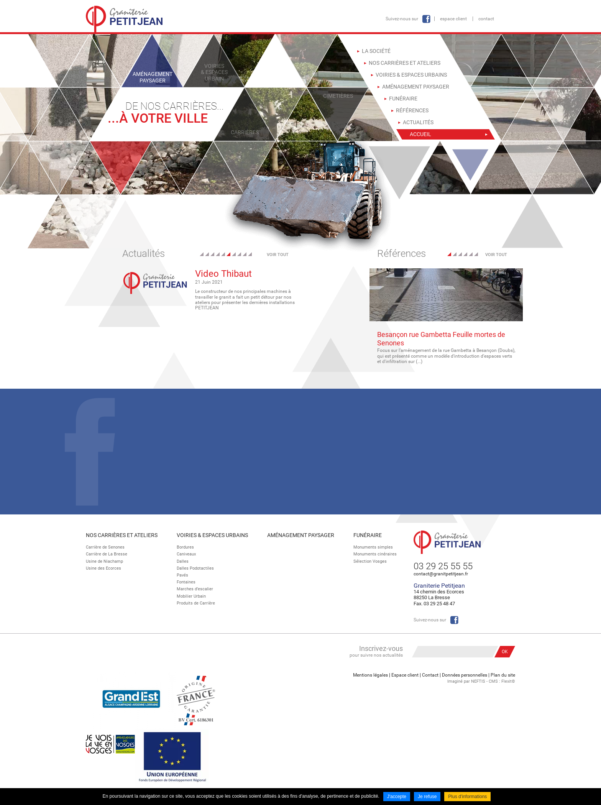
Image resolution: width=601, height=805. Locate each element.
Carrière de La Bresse (106, 554)
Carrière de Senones (105, 547)
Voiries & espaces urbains (212, 535)
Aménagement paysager (300, 535)
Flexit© (508, 681)
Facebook (426, 19)
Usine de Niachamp (104, 561)
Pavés (182, 575)
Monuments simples (373, 547)
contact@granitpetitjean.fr (441, 574)
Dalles (183, 561)
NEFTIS (478, 681)
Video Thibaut (223, 273)
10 (250, 254)
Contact (486, 18)
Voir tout (278, 254)
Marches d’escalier (195, 588)
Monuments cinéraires (375, 554)
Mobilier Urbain (191, 596)
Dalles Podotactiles (195, 568)
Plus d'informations (467, 796)
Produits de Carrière (196, 603)
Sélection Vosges (370, 561)
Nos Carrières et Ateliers (122, 535)
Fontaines (186, 582)
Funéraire (367, 535)
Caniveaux (186, 554)
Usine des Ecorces (103, 568)
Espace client (453, 18)
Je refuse (427, 796)
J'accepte (396, 796)
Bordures (185, 547)
